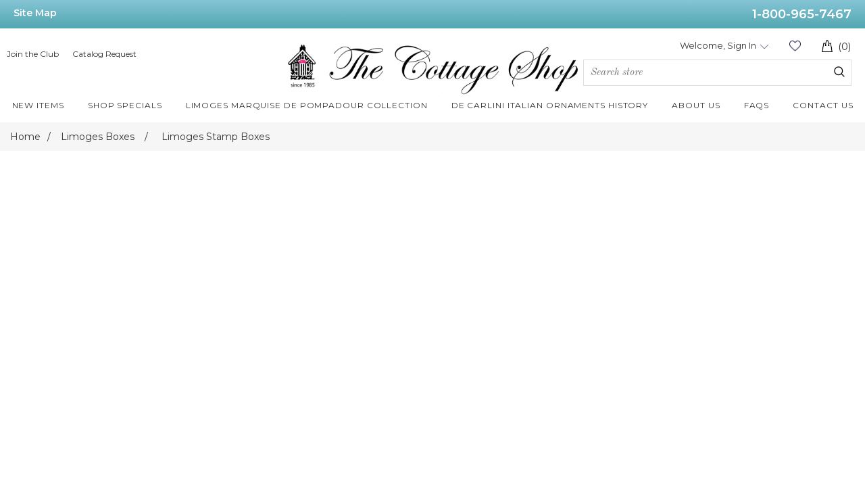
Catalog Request (104, 54)
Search (839, 71)
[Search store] (717, 73)
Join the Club (33, 54)
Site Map (35, 13)
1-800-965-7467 (801, 14)
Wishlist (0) (795, 45)
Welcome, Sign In (718, 45)
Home (25, 137)
